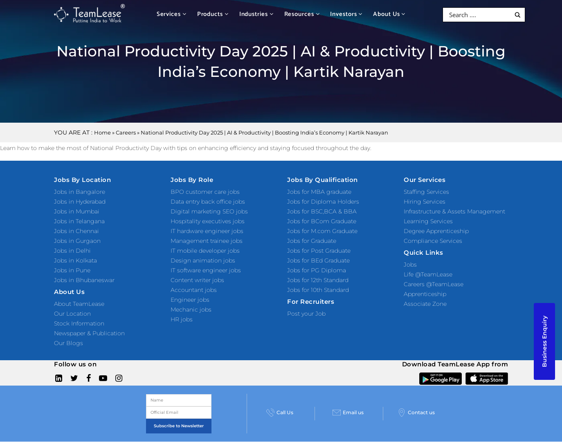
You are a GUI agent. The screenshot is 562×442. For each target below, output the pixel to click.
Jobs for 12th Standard (317, 280)
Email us (348, 412)
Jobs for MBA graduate (319, 191)
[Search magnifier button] (517, 15)
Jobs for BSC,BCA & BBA (322, 211)
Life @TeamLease (428, 274)
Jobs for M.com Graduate (322, 231)
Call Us (279, 412)
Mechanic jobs (191, 309)
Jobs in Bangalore (79, 191)
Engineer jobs (190, 299)
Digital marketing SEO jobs (209, 211)
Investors (346, 14)
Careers (126, 132)
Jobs (410, 264)
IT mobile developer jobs (205, 250)
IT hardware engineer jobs (207, 231)
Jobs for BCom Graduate (321, 221)
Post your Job (306, 313)
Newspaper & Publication (89, 333)
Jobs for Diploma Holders (323, 201)
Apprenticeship (425, 294)
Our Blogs (68, 343)
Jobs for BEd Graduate (318, 260)
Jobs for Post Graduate (319, 250)
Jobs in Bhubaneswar (84, 280)
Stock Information (79, 323)
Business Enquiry (544, 341)
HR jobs (182, 319)
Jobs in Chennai (76, 231)
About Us (389, 14)
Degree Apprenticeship (436, 231)
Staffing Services (426, 191)
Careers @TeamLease (433, 284)
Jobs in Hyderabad (80, 201)
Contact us (416, 412)
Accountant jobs (194, 290)
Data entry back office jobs (208, 201)
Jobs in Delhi (72, 250)
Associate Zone (425, 303)
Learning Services (428, 221)
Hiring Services (424, 201)
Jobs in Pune (72, 270)
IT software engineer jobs (206, 270)
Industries (256, 14)
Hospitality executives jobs (208, 221)
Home (102, 132)
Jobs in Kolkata (75, 260)
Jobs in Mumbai (76, 211)
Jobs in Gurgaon (77, 241)
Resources (302, 14)
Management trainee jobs (207, 241)
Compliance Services (433, 241)
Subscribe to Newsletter (179, 426)
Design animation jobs (203, 260)
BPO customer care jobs (205, 191)
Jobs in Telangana (79, 221)
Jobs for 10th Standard (318, 290)
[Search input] (478, 15)
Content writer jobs (197, 280)
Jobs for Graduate (311, 241)
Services (172, 14)
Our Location (72, 313)
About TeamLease (79, 303)
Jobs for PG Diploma (316, 270)
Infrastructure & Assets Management (454, 211)
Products (213, 14)
